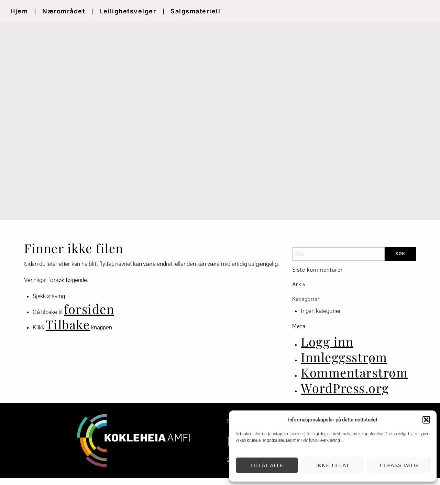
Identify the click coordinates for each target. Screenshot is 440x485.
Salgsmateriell (195, 11)
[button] (426, 419)
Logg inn (327, 341)
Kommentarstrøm (354, 372)
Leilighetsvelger (127, 11)
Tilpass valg (398, 465)
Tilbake (68, 324)
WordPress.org (345, 388)
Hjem (19, 11)
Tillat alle (267, 465)
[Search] (338, 254)
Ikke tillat (332, 465)
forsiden (89, 309)
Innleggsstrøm (344, 357)
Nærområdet (63, 11)
